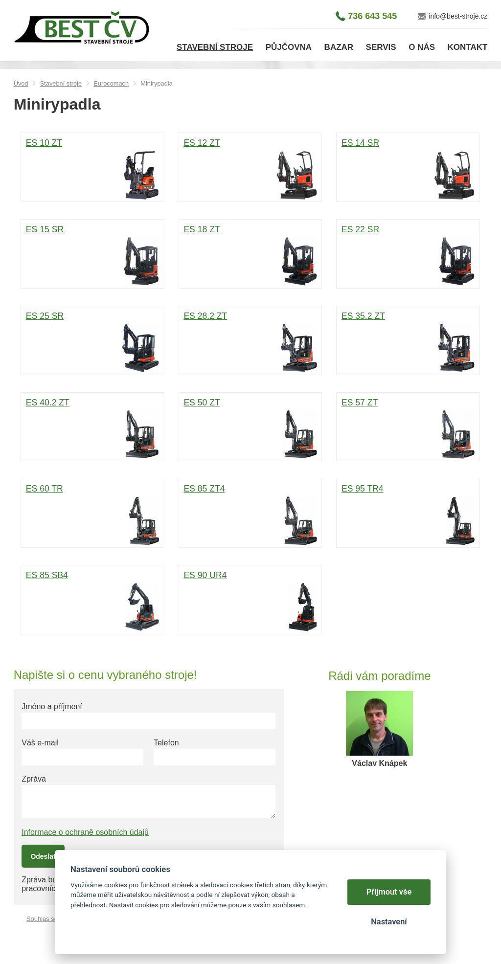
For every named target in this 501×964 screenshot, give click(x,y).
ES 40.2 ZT (92, 428)
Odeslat (42, 856)
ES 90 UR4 (250, 600)
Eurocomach (111, 83)
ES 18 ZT (250, 254)
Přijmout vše (389, 892)
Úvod (21, 83)
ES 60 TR (92, 514)
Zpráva (34, 779)
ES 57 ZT (408, 428)
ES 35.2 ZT (408, 341)
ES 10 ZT (92, 168)
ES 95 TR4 (408, 514)
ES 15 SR (92, 254)
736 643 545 (372, 16)
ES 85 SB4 (92, 600)
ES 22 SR (408, 254)
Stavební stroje (61, 83)
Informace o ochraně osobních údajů (85, 832)
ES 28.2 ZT (250, 341)
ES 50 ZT (250, 428)
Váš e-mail (40, 743)
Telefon (166, 743)
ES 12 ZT (250, 168)
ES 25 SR (92, 341)
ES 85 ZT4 (250, 514)
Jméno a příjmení (52, 706)
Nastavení (389, 921)
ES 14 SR (408, 168)
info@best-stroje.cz (458, 16)
